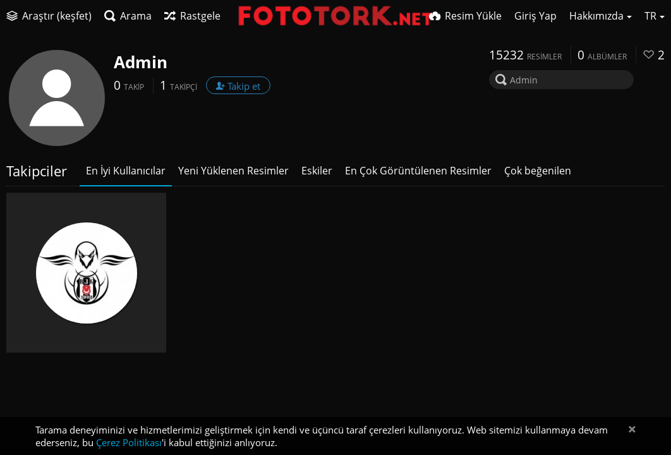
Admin (140, 62)
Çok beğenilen (537, 171)
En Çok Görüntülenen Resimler (418, 171)
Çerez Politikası (129, 442)
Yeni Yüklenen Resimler (233, 171)
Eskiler (316, 171)
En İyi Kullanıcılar (126, 171)
